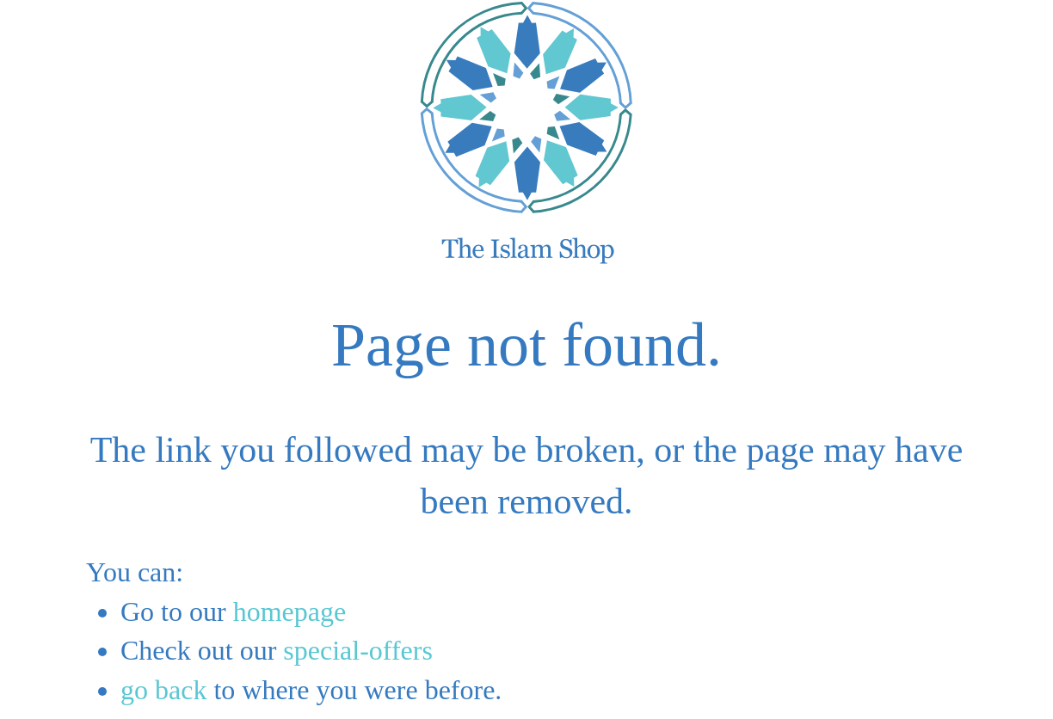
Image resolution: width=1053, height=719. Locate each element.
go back (163, 689)
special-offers (358, 650)
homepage (290, 611)
